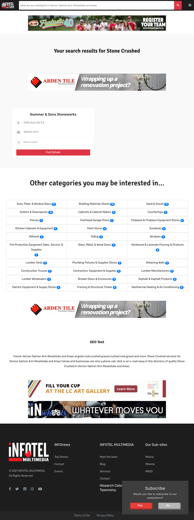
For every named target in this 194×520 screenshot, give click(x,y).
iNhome (150, 464)
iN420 (149, 471)
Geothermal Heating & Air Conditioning (155, 287)
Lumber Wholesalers (34, 279)
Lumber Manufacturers (155, 270)
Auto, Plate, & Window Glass (34, 204)
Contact (59, 464)
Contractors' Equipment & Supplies (94, 270)
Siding (95, 236)
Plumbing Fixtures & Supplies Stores (94, 262)
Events (58, 471)
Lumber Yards (34, 262)
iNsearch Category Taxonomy (114, 487)
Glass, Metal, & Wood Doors (94, 244)
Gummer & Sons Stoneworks (53, 114)
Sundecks (155, 228)
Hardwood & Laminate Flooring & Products (157, 244)
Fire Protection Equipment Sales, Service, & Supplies (36, 247)
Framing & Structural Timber (94, 287)
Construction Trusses (34, 270)
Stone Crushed (30, 142)
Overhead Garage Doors (94, 220)
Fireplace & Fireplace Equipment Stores (155, 220)
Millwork (34, 236)
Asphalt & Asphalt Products (155, 279)
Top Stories (61, 457)
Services (105, 471)
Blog (102, 464)
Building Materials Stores (94, 204)
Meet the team (109, 457)
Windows (155, 236)
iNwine (149, 457)
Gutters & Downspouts (34, 212)
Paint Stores (94, 228)
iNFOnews (62, 445)
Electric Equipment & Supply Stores (34, 287)
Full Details (53, 152)
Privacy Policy (105, 515)
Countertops (155, 212)
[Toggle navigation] (192, 5)
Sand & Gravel (154, 204)
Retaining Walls (155, 262)
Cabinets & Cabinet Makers (94, 212)
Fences (34, 220)
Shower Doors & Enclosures (95, 279)
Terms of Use (82, 515)
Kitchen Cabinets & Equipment (34, 228)
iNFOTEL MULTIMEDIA (31, 470)
